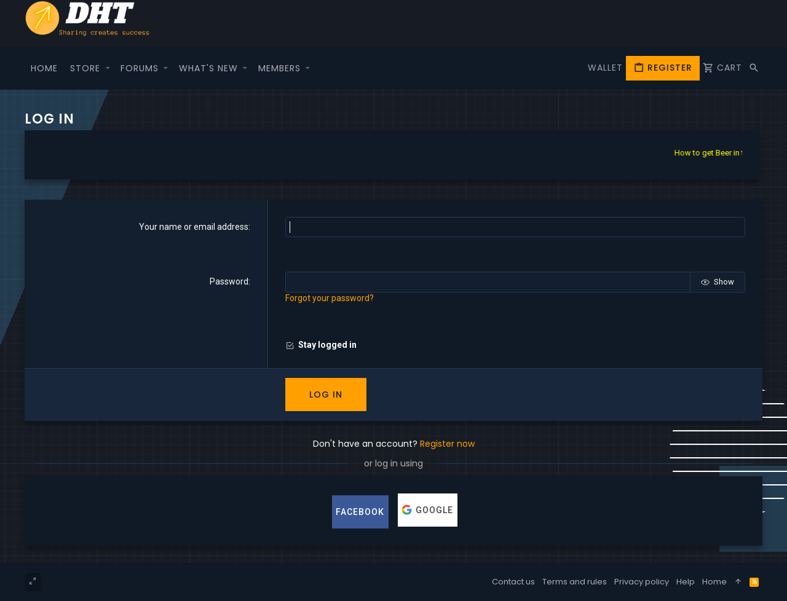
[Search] (753, 68)
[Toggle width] (33, 582)
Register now (447, 444)
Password (229, 281)
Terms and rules (574, 581)
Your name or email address (193, 227)
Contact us (513, 581)
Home (714, 581)
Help (685, 581)
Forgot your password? (329, 298)
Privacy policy (641, 581)
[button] (107, 68)
